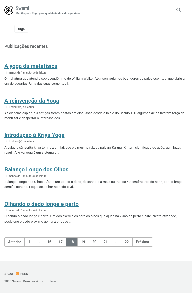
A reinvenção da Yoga (31, 100)
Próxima (142, 242)
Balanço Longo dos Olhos (36, 169)
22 (127, 242)
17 (61, 242)
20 (94, 242)
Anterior (14, 242)
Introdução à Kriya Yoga (34, 135)
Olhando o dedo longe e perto (41, 204)
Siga (21, 29)
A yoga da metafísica (31, 66)
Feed (22, 274)
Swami (48, 10)
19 (83, 242)
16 (50, 242)
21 (106, 242)
